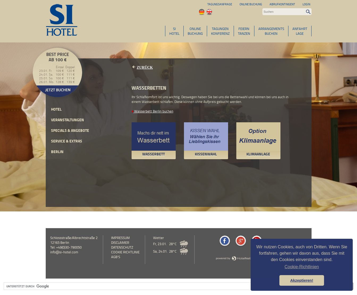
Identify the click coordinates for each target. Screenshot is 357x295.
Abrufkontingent (282, 4)
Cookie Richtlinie (125, 252)
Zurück (145, 68)
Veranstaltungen (67, 120)
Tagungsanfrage (219, 4)
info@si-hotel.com (64, 252)
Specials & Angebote (70, 130)
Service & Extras (66, 141)
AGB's (115, 256)
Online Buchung (251, 4)
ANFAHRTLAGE (299, 31)
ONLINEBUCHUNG (195, 31)
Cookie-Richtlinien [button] (302, 266)
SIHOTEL (174, 31)
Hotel (56, 109)
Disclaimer (120, 242)
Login (306, 4)
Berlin (57, 151)
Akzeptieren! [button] (301, 280)
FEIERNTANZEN (244, 31)
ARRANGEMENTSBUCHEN (271, 31)
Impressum (120, 237)
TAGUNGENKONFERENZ (220, 31)
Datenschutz (122, 247)
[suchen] (166, 286)
